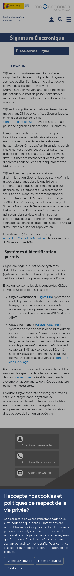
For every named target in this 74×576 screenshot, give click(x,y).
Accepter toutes (19, 561)
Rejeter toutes (49, 561)
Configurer (15, 568)
